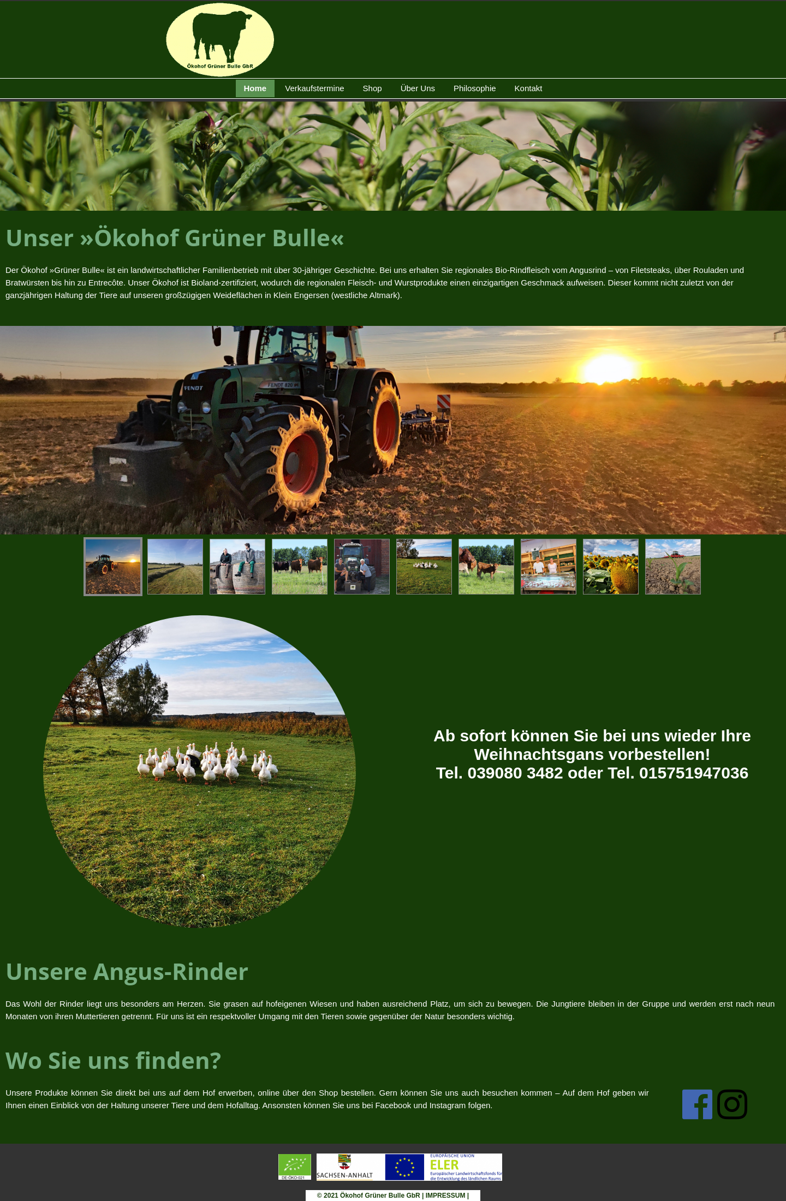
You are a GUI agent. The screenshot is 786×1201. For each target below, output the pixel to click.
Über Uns (418, 88)
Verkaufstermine (314, 88)
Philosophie (475, 88)
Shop (372, 88)
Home (255, 88)
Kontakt (529, 88)
